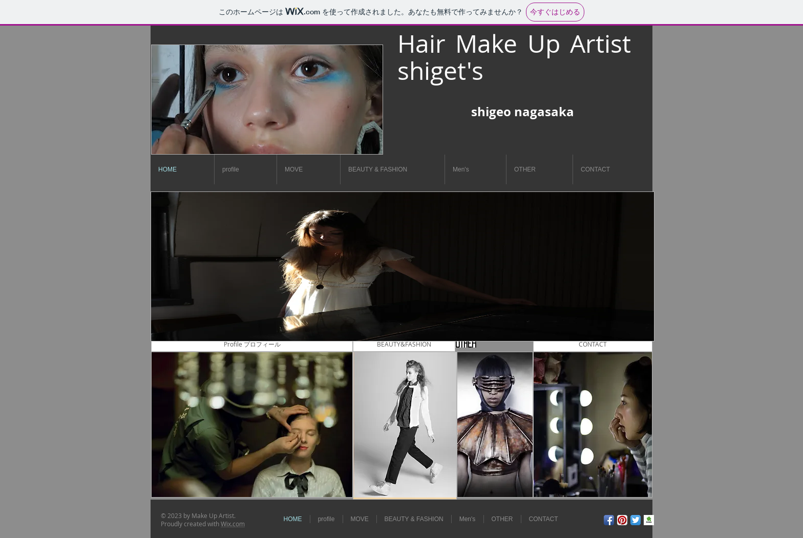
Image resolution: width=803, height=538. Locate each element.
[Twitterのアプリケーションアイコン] (635, 520)
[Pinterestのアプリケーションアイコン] (622, 520)
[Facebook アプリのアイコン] (609, 520)
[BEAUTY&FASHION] (404, 344)
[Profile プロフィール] (252, 344)
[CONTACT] (592, 344)
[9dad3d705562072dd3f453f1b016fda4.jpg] (649, 520)
